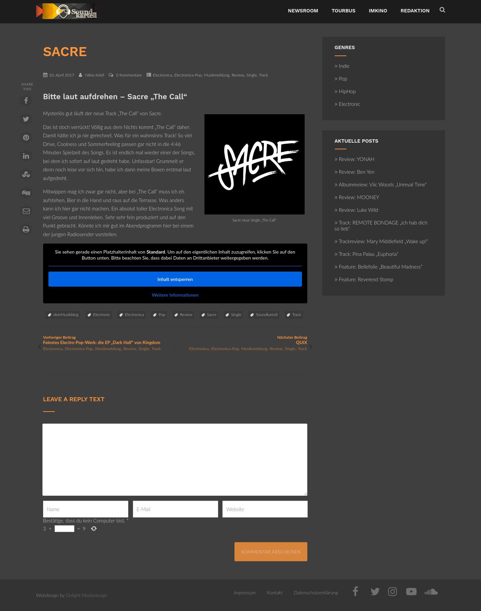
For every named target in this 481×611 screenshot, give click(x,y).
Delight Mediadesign (86, 595)
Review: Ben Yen (355, 172)
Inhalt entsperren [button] (175, 279)
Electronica (162, 75)
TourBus (344, 11)
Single (252, 75)
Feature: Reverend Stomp (364, 279)
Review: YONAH (354, 159)
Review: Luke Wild (356, 210)
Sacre (211, 314)
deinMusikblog (65, 314)
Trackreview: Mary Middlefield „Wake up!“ (381, 241)
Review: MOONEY (357, 197)
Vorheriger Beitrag (109, 340)
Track (263, 75)
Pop (162, 314)
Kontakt (275, 592)
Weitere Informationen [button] (175, 295)
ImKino (378, 11)
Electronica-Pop (188, 75)
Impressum (245, 592)
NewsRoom (303, 11)
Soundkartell (266, 314)
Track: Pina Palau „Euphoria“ (366, 254)
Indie (342, 66)
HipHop (345, 91)
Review (237, 75)
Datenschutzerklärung (316, 592)
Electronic (101, 314)
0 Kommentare (129, 75)
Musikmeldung (216, 75)
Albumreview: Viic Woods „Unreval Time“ (381, 184)
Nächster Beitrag (241, 340)
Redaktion (415, 11)
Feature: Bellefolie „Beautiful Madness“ (379, 267)
